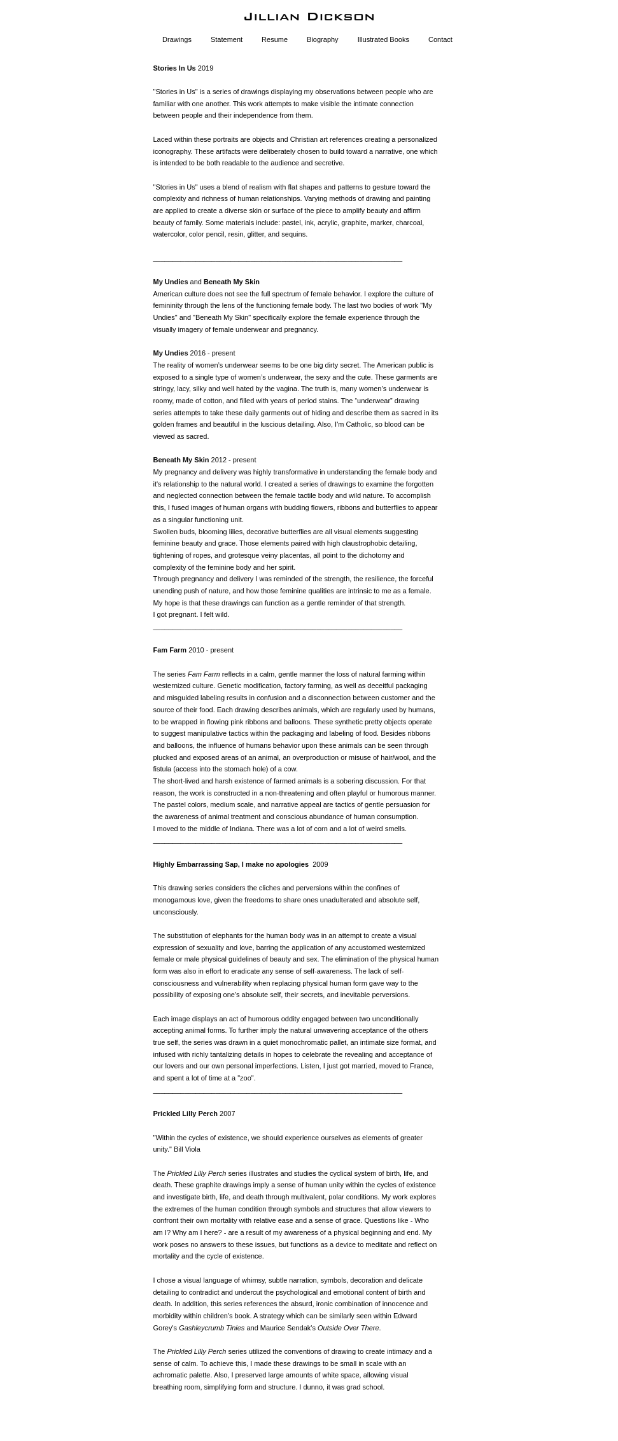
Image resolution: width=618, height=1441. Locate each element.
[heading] (309, 17)
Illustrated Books (383, 39)
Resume (275, 39)
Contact (440, 39)
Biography (323, 39)
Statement (226, 39)
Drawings (177, 39)
